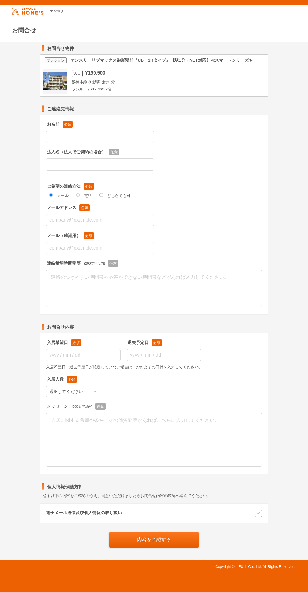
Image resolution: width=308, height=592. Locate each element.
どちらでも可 (115, 195)
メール (59, 195)
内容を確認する (154, 539)
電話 (84, 195)
